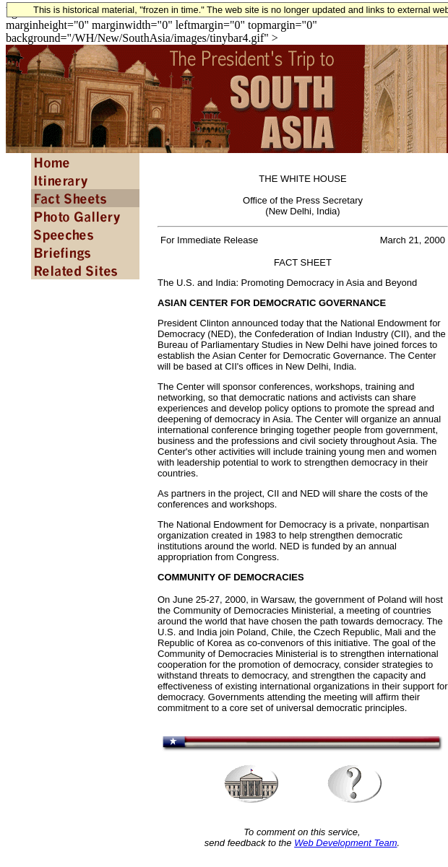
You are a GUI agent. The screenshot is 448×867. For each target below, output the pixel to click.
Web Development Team (345, 842)
